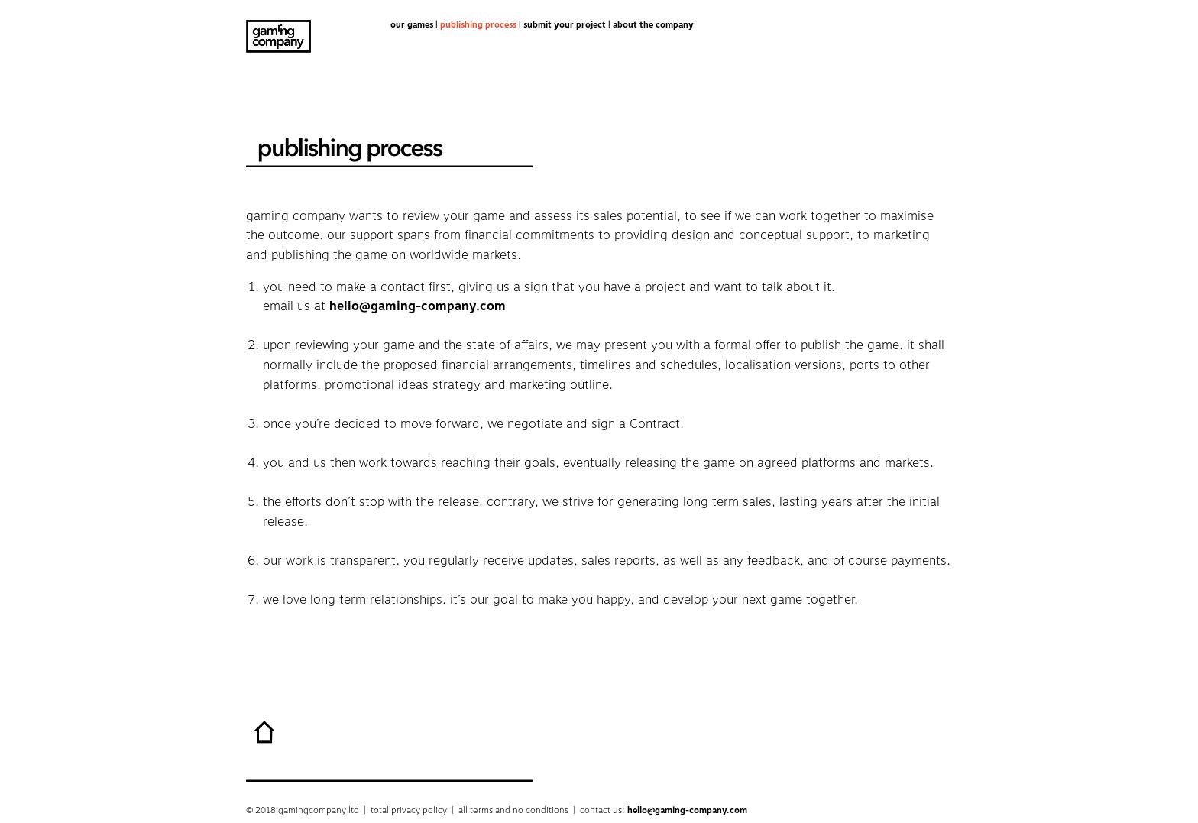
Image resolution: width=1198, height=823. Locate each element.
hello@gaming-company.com (417, 306)
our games (411, 24)
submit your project (564, 24)
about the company (653, 24)
